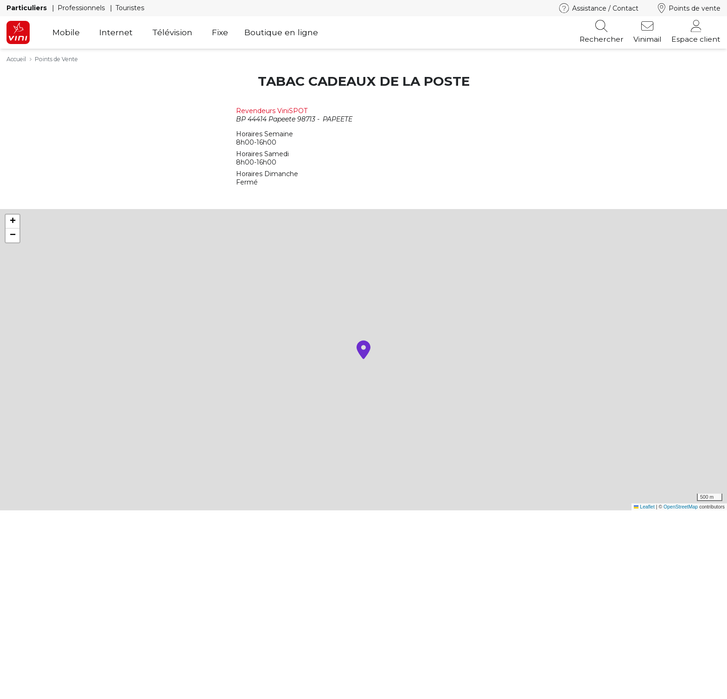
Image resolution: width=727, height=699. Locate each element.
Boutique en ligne (281, 32)
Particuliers (27, 8)
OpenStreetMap (680, 506)
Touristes (129, 8)
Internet (116, 32)
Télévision (172, 32)
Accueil (16, 59)
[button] (363, 350)
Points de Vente (56, 59)
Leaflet (644, 506)
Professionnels (82, 8)
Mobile (66, 32)
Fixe (220, 32)
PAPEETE (337, 119)
